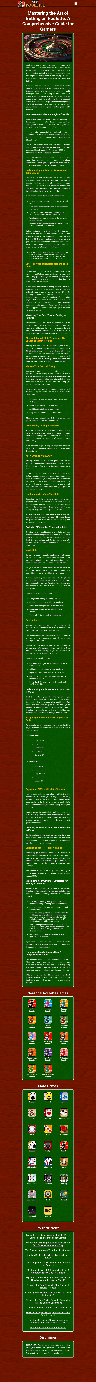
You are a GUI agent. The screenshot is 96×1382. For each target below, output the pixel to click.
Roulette (29, 110)
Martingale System (45, 913)
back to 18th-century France (44, 122)
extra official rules (45, 196)
